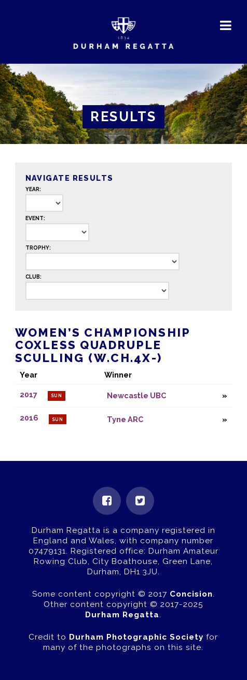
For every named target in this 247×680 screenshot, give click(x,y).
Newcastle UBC (136, 395)
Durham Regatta (122, 614)
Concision (191, 594)
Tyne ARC (125, 419)
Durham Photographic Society (136, 637)
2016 (29, 418)
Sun (57, 395)
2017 (28, 394)
